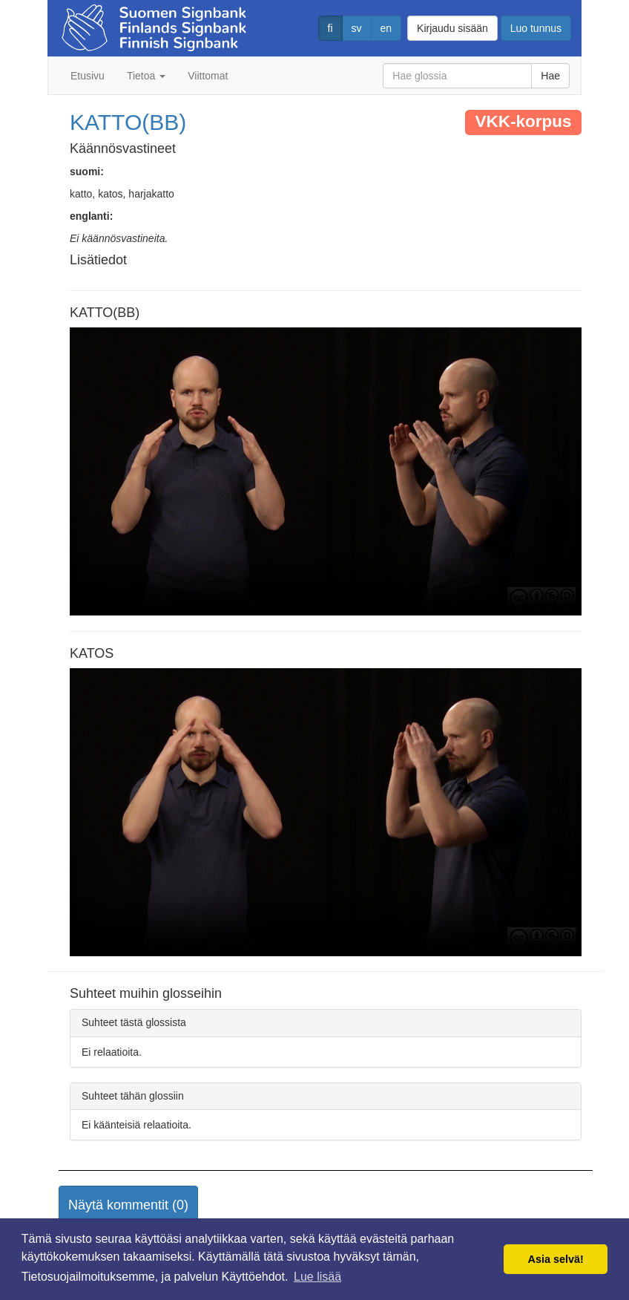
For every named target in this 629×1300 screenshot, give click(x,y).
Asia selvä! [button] (556, 1259)
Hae (550, 76)
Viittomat (208, 76)
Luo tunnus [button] (536, 28)
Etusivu (87, 76)
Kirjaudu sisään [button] (452, 28)
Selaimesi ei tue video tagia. (326, 471)
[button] (128, 1206)
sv (357, 28)
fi (330, 28)
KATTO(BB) (128, 122)
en (386, 28)
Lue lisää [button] (317, 1276)
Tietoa (146, 76)
